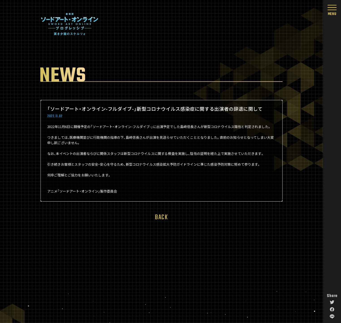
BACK (161, 216)
